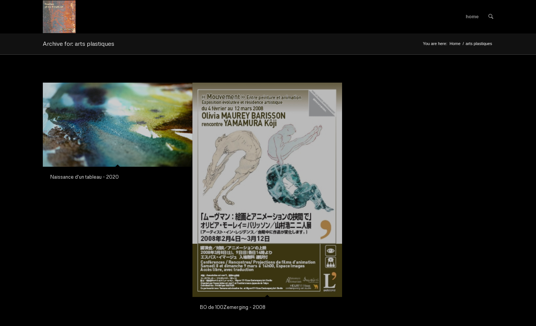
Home (455, 43)
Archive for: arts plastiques (78, 43)
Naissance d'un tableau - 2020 (84, 177)
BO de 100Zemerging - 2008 (232, 307)
